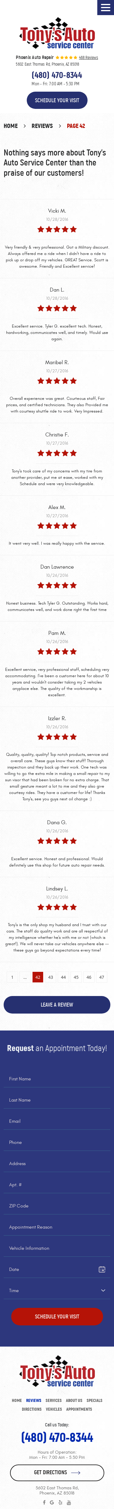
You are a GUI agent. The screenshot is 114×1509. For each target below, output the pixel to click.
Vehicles (54, 1409)
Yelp (60, 1502)
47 (101, 977)
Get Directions (50, 1472)
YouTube (69, 1502)
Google (52, 1502)
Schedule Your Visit (57, 100)
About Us (74, 1400)
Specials (94, 1400)
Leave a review (57, 1004)
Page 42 (76, 126)
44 (63, 977)
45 (76, 977)
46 (88, 977)
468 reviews (88, 58)
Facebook (44, 1502)
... (25, 977)
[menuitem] (17, 1400)
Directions (32, 1409)
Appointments (79, 1409)
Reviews (42, 126)
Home (11, 126)
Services (54, 1400)
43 (50, 977)
